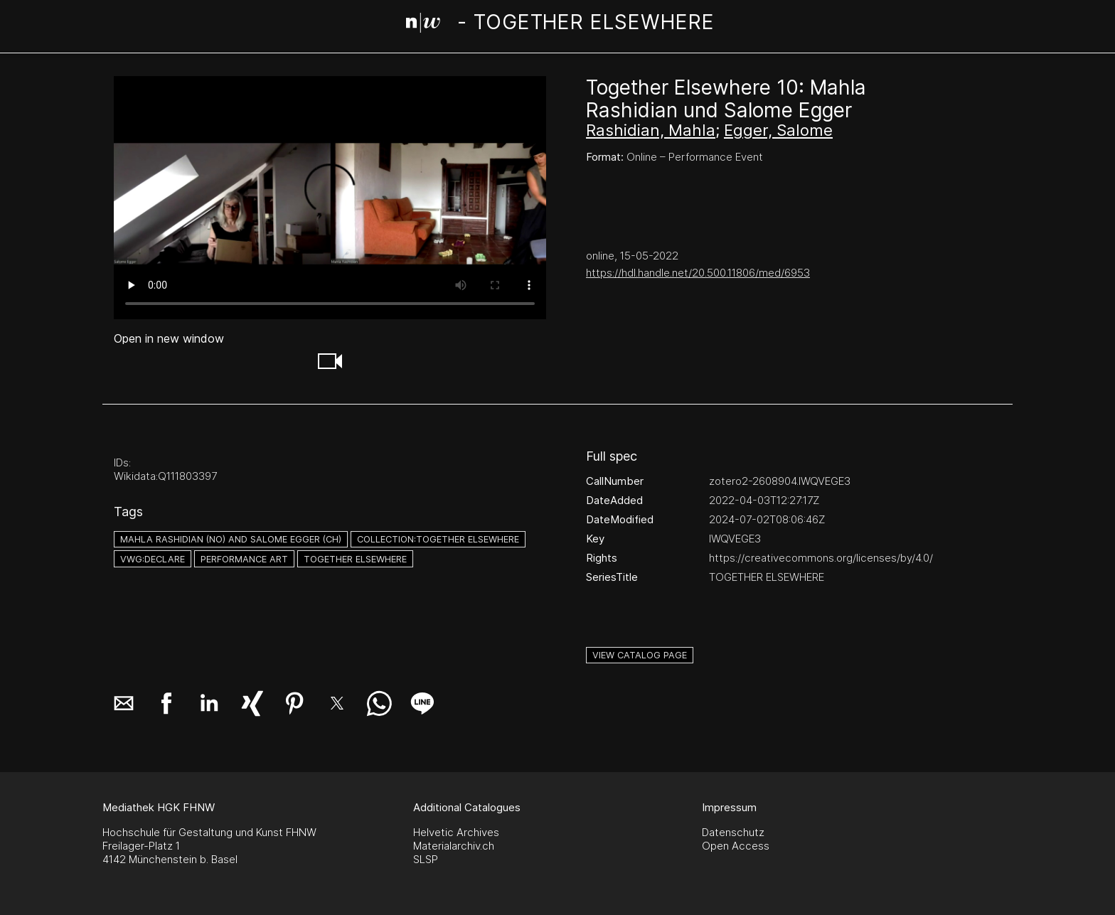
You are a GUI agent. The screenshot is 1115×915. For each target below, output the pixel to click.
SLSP (425, 859)
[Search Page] (560, 25)
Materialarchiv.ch (453, 845)
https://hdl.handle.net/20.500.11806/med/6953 (698, 272)
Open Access (735, 845)
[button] (330, 361)
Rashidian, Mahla (650, 130)
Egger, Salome (778, 130)
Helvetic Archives (456, 832)
